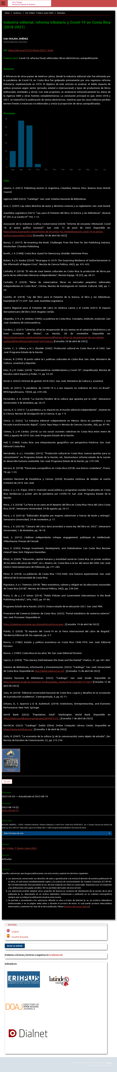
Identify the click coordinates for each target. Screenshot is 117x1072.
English (15, 931)
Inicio (7, 13)
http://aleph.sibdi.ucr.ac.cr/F (49, 671)
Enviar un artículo (15, 946)
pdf (8, 781)
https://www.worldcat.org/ (17, 729)
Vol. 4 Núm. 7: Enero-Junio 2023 (39, 13)
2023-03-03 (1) (10, 810)
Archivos (17, 13)
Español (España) (20, 937)
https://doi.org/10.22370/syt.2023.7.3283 (30, 50)
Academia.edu (56, 955)
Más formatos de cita (13, 833)
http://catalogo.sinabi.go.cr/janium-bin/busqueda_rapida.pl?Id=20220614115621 (47, 682)
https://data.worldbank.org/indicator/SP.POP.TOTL (31, 718)
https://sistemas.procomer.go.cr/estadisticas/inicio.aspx (33, 624)
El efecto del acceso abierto (76, 906)
